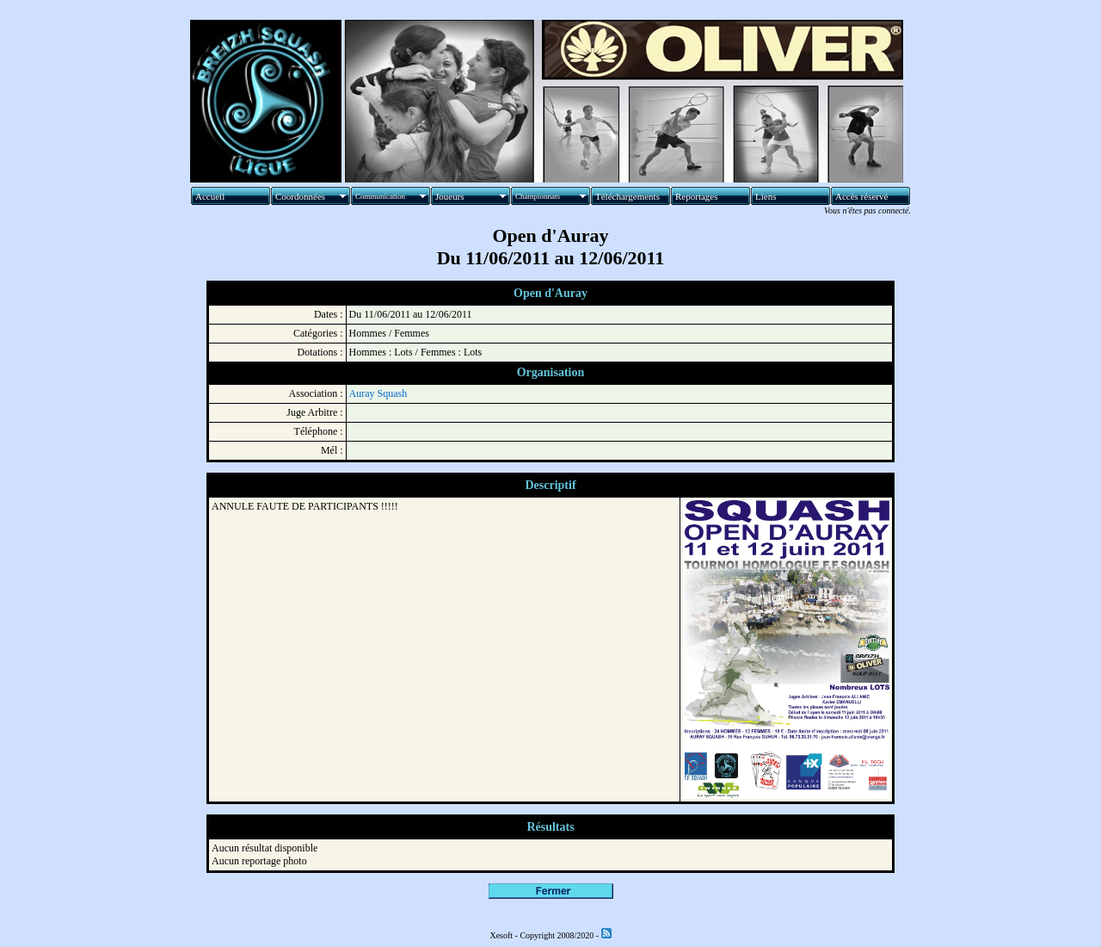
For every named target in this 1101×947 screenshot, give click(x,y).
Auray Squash (378, 393)
